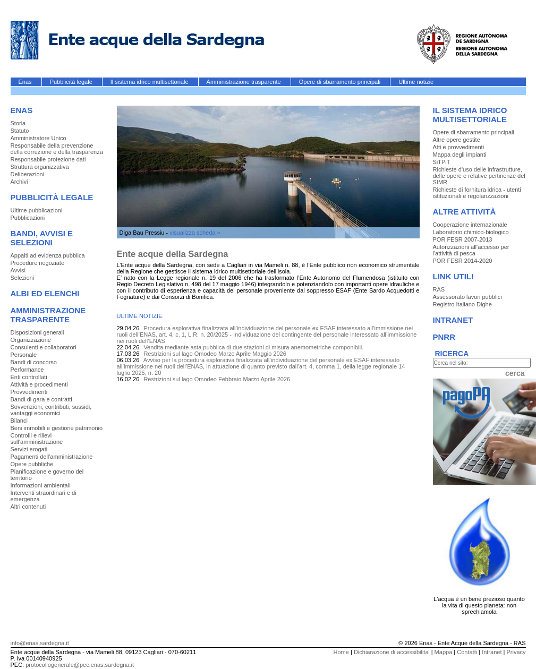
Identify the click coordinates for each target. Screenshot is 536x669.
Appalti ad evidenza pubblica (48, 255)
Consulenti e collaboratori (43, 347)
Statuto (20, 130)
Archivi (19, 181)
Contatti (467, 652)
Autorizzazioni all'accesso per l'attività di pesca (471, 250)
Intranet (453, 319)
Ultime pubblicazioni (37, 210)
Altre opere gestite (456, 139)
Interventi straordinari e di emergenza (43, 496)
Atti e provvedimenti (458, 147)
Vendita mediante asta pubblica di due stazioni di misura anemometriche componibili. (253, 347)
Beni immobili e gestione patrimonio (57, 428)
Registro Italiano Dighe (462, 304)
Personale (24, 354)
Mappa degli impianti (460, 154)
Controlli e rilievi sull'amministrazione (37, 438)
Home (341, 652)
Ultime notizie (415, 82)
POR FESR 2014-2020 (462, 261)
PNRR (444, 336)
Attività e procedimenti (39, 384)
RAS (439, 289)
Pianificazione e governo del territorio (47, 474)
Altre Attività (464, 211)
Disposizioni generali (37, 332)
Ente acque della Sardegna (172, 254)
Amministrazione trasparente (245, 82)
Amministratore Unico (38, 138)
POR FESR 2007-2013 (462, 239)
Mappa (444, 652)
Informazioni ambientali (41, 485)
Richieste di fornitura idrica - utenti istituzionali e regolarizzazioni (477, 192)
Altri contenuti (28, 506)
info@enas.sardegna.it (40, 643)
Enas (26, 82)
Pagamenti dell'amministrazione (52, 456)
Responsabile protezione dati (48, 159)
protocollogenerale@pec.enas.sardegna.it (79, 665)
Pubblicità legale (72, 82)
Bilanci (19, 420)
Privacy (515, 652)
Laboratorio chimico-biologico (471, 232)
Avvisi (18, 270)
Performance (27, 369)
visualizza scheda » (194, 232)
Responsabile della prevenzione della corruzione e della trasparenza (57, 148)
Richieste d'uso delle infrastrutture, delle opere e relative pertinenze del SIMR (479, 175)
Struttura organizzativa (40, 167)
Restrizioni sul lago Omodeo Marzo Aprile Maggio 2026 (214, 353)
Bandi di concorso (34, 362)
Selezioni (23, 278)
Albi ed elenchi (45, 293)
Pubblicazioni (28, 218)
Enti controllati (29, 377)
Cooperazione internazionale (470, 224)
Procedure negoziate (38, 263)
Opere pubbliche (32, 464)
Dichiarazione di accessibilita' (392, 652)
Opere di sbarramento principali (340, 82)
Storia (18, 123)
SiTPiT (441, 162)
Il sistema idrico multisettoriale (150, 82)
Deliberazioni (28, 174)
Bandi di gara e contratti (41, 399)
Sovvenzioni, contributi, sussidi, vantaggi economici (51, 410)
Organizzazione (31, 340)
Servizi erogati (29, 449)
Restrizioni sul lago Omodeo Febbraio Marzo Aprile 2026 (216, 379)
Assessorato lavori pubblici (467, 297)
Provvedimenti (29, 392)
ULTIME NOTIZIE (140, 316)
